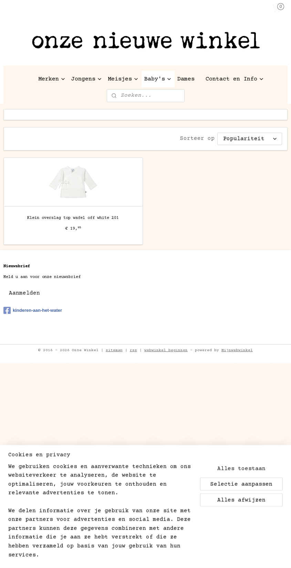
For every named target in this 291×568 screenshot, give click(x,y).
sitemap (114, 350)
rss (133, 350)
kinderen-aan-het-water (32, 310)
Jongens (86, 79)
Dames (186, 79)
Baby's (158, 79)
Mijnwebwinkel (237, 350)
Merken (52, 79)
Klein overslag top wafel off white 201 (73, 218)
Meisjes (123, 79)
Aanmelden (24, 293)
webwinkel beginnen (166, 350)
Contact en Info (235, 79)
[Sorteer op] (250, 139)
